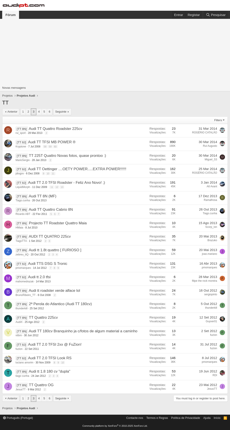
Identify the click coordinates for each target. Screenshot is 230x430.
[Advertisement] (115, 51)
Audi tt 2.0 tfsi (39, 277)
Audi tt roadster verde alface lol (54, 290)
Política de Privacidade (185, 417)
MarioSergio (23, 160)
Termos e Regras (157, 417)
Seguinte (60, 111)
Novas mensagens (14, 87)
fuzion (213, 334)
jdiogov (20, 173)
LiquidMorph (23, 187)
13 (62, 187)
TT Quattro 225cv (43, 317)
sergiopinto (210, 294)
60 (55, 146)
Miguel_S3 (211, 159)
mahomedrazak (25, 281)
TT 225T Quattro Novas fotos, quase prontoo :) (67, 156)
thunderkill (22, 308)
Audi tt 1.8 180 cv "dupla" (49, 371)
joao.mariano (209, 253)
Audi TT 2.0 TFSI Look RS (49, 358)
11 (53, 173)
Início (217, 417)
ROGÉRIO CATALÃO (204, 132)
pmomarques (23, 267)
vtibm (19, 335)
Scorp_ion (211, 226)
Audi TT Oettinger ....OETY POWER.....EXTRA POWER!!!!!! (77, 169)
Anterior (12, 111)
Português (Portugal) (18, 417)
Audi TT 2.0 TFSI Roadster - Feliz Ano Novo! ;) (66, 182)
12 (57, 187)
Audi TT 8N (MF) (42, 196)
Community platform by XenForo (115, 426)
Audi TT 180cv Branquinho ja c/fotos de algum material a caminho (83, 331)
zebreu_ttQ (22, 254)
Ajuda (207, 417)
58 (45, 146)
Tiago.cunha (23, 200)
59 (50, 146)
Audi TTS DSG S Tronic (47, 264)
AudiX (19, 322)
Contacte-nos (134, 417)
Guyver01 (211, 321)
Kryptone (21, 146)
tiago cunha (22, 375)
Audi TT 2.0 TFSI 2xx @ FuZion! (54, 344)
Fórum (10, 15)
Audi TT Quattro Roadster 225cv (55, 129)
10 (48, 173)
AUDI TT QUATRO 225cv (50, 236)
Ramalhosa (210, 200)
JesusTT (21, 389)
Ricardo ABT (23, 214)
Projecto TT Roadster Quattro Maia (58, 223)
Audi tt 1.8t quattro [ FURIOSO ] (55, 250)
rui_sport (21, 132)
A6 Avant (212, 186)
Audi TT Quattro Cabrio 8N (51, 209)
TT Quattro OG (41, 385)
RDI (214, 375)
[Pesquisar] (216, 15)
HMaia (19, 227)
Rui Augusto (210, 145)
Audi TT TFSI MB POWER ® (51, 142)
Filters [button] (218, 120)
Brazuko (212, 240)
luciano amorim (24, 362)
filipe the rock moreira (204, 280)
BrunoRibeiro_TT (25, 295)
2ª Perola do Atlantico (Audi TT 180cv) (60, 304)
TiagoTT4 (21, 240)
